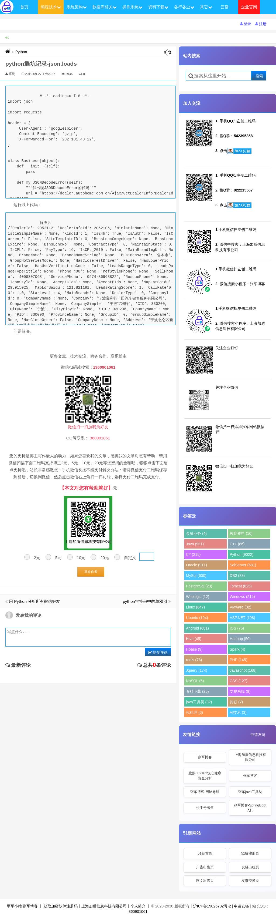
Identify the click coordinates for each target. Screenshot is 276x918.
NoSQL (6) (195, 681)
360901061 (138, 911)
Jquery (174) (196, 670)
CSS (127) (238, 681)
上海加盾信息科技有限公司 (250, 757)
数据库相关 (104, 7)
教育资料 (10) (241, 533)
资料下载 (158, 7)
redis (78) (194, 660)
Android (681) (197, 628)
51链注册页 (250, 853)
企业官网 (249, 7)
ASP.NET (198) (242, 618)
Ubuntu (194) (197, 618)
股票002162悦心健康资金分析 (204, 775)
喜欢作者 (90, 572)
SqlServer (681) (243, 565)
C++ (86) (237, 544)
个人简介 (138, 906)
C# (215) (193, 554)
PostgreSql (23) (199, 586)
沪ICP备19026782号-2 (212, 906)
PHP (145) (238, 660)
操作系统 (132, 7)
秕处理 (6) (194, 712)
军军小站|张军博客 (22, 906)
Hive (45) (193, 639)
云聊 (224, 7)
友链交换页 (250, 881)
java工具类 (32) (199, 702)
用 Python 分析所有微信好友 (34, 601)
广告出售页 (205, 867)
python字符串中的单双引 (145, 601)
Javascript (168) (243, 670)
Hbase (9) (194, 649)
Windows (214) (242, 596)
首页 (24, 7)
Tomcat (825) (241, 586)
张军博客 (205, 757)
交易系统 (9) (240, 691)
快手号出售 (205, 808)
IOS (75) (237, 628)
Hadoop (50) (240, 639)
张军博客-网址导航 (204, 792)
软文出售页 (205, 881)
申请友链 (257, 734)
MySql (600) (196, 575)
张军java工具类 (250, 792)
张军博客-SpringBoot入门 (250, 807)
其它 (206, 7)
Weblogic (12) (197, 596)
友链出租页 (250, 867)
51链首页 (205, 853)
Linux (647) (195, 607)
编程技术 (51, 7)
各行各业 (184, 7)
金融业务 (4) (196, 533)
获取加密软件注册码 (61, 906)
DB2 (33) (237, 575)
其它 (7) (236, 702)
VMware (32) (240, 607)
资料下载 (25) (197, 691)
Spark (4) (237, 649)
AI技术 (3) (238, 712)
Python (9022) (241, 554)
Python (21, 52)
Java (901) (195, 544)
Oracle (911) (196, 565)
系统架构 (77, 7)
